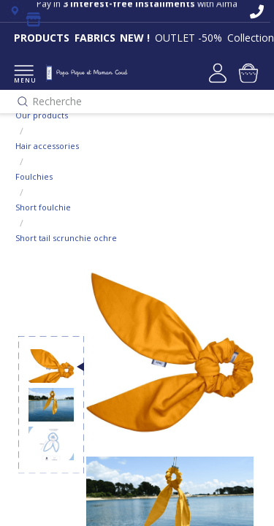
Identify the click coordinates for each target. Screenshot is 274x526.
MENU (24, 75)
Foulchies (34, 176)
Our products (41, 115)
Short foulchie (43, 207)
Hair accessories (47, 145)
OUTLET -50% (188, 38)
